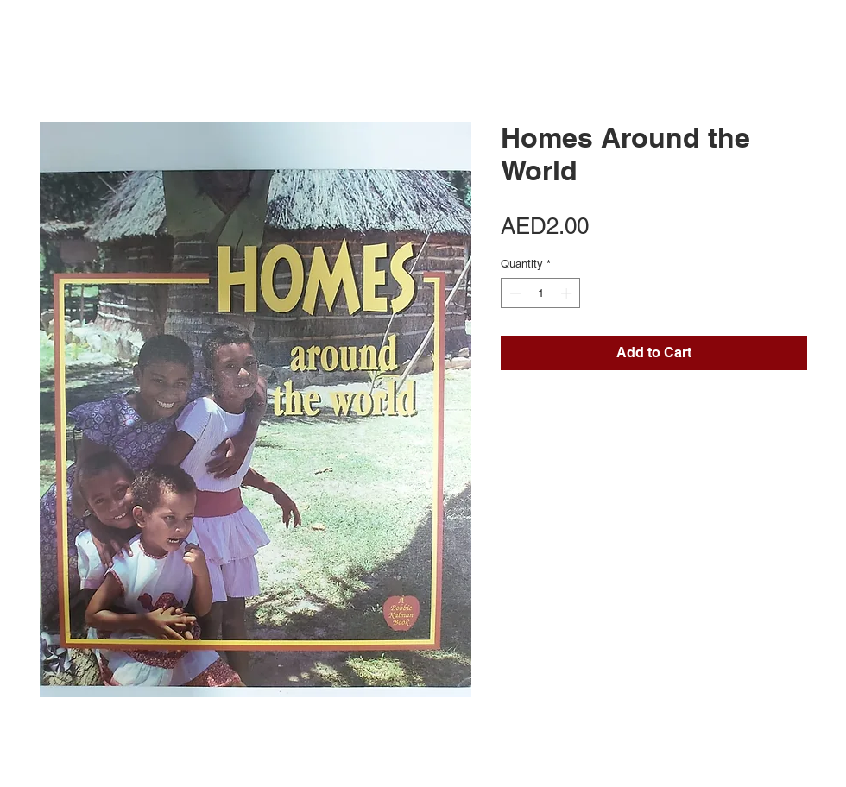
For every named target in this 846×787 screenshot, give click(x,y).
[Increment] (568, 293)
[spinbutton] (541, 293)
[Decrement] (513, 293)
